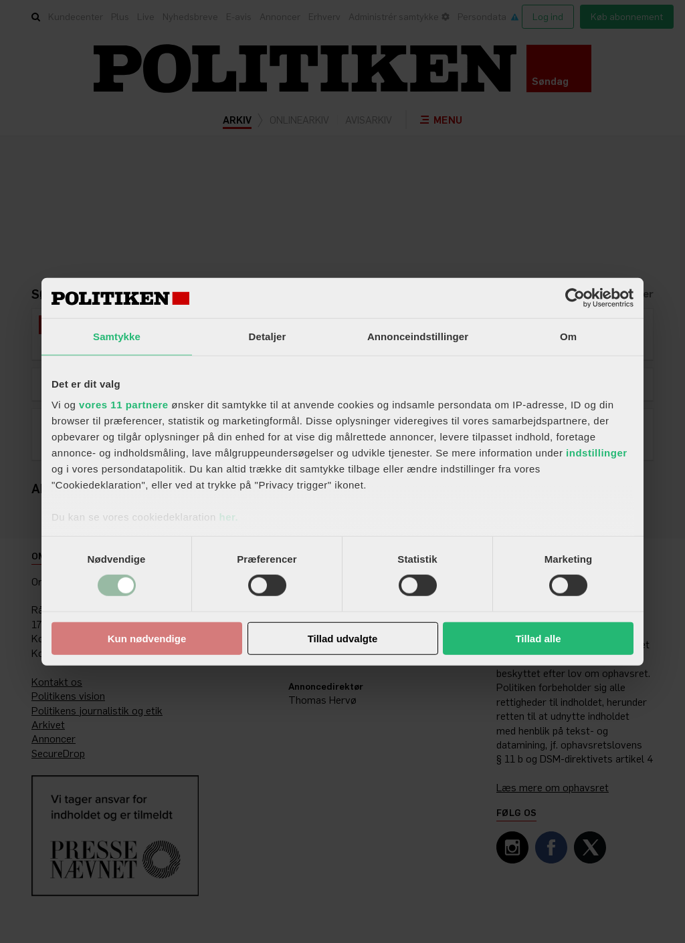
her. (228, 517)
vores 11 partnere (124, 404)
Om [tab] (568, 336)
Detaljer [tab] (267, 336)
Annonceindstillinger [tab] (417, 336)
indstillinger (596, 452)
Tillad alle (538, 638)
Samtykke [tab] (116, 336)
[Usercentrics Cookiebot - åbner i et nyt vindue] (574, 297)
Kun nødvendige (147, 638)
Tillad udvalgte (343, 638)
